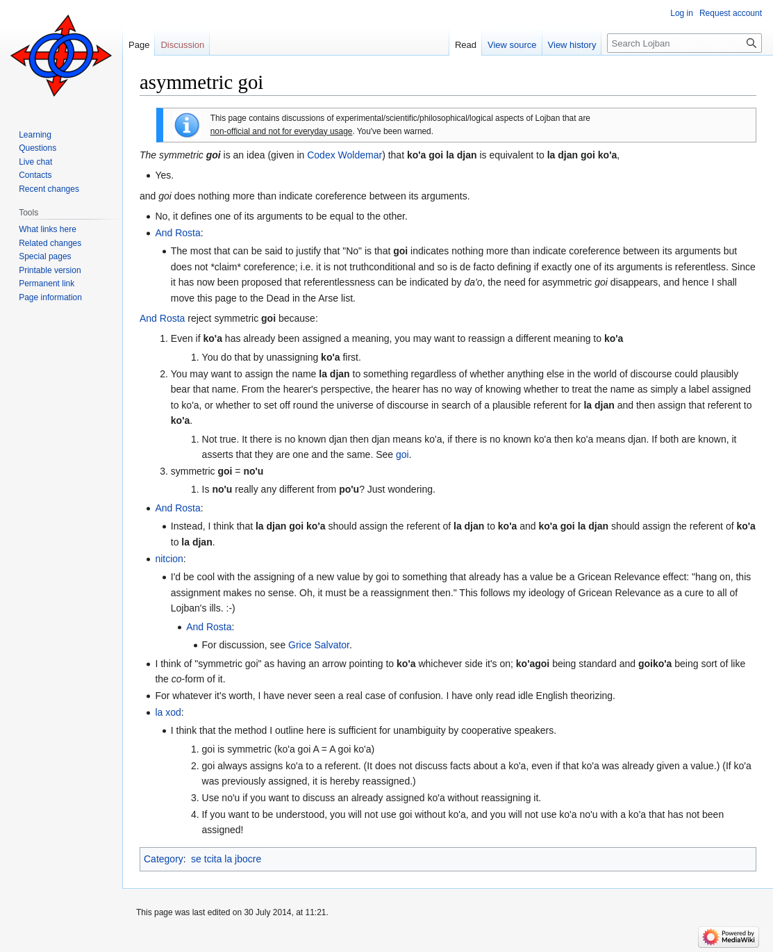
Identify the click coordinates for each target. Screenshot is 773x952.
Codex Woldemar (344, 155)
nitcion (169, 558)
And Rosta (177, 232)
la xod (168, 712)
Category (163, 858)
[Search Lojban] (684, 43)
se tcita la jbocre (226, 858)
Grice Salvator (318, 644)
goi (402, 454)
